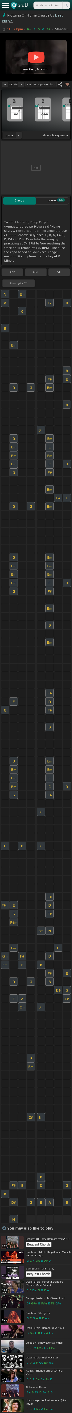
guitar (9, 135)
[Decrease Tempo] (5, 84)
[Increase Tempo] (21, 84)
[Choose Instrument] (18, 135)
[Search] (65, 5)
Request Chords (38, 1244)
